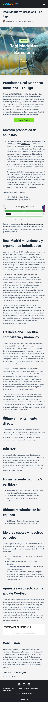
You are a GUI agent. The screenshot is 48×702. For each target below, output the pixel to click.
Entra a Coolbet (24, 120)
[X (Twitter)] (9, 676)
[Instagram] (29, 684)
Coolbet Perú (25, 144)
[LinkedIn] (15, 676)
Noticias (30, 21)
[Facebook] (3, 676)
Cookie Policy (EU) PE (9, 688)
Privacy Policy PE (23, 688)
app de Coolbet (10, 600)
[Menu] (44, 4)
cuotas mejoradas (11, 549)
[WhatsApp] (12, 676)
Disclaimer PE (35, 688)
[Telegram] (6, 676)
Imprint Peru (7, 691)
